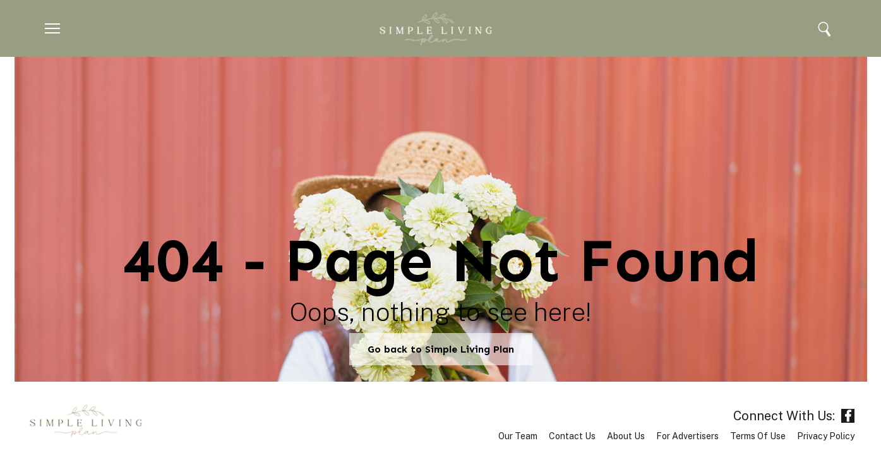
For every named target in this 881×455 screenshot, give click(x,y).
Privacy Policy (825, 436)
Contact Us (572, 436)
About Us (626, 436)
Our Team (517, 436)
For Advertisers (687, 436)
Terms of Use (758, 436)
